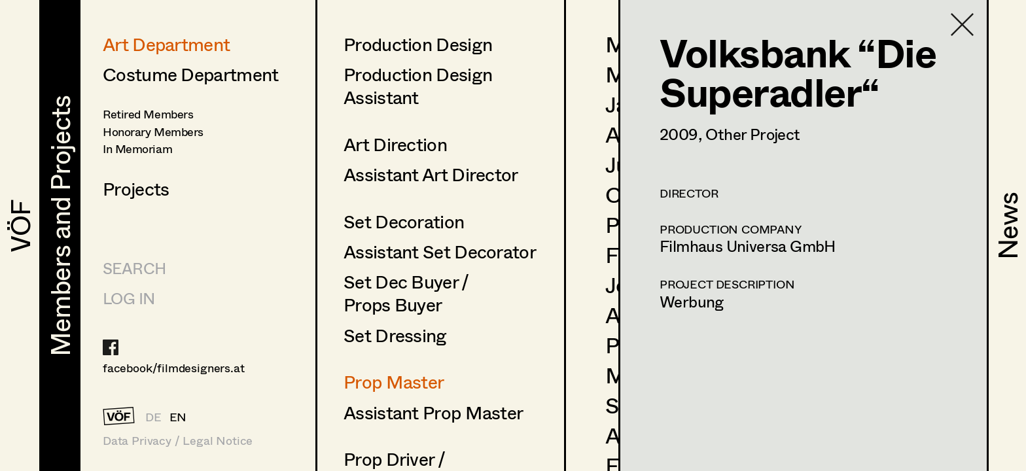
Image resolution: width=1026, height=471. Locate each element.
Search (134, 268)
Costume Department (190, 74)
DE (153, 417)
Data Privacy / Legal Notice (178, 440)
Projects (136, 188)
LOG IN (128, 298)
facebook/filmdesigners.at (174, 367)
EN (178, 417)
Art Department (166, 43)
